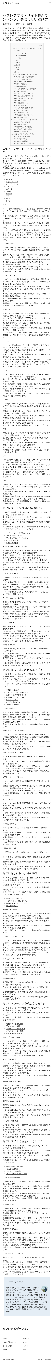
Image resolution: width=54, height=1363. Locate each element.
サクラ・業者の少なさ (23, 79)
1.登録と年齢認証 (21, 91)
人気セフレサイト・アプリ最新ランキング (27, 48)
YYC (17, 67)
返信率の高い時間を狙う (24, 127)
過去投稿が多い (21, 117)
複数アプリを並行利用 (23, 122)
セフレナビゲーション (11, 3)
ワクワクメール (21, 53)
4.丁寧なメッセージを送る (24, 98)
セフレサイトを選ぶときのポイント (25, 74)
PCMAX (18, 51)
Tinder (18, 63)
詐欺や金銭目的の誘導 (23, 136)
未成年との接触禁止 (23, 141)
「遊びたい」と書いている (25, 113)
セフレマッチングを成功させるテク (25, 120)
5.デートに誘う (21, 101)
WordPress (48, 1359)
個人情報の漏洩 (22, 139)
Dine (18, 72)
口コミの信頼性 (21, 84)
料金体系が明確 (21, 86)
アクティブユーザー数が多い (25, 82)
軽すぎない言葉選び (22, 132)
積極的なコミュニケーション (25, 115)
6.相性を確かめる (22, 103)
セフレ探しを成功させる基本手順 (24, 89)
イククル (19, 58)
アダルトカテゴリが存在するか (26, 77)
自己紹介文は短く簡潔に (24, 129)
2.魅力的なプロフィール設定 (25, 94)
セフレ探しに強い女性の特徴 (23, 108)
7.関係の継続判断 (21, 105)
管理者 (29, 24)
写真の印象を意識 (22, 124)
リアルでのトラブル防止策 (25, 143)
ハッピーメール (21, 56)
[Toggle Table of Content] (39, 45)
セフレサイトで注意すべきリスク (24, 134)
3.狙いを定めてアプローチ (24, 96)
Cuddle (18, 65)
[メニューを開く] (50, 3)
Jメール (18, 60)
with (17, 70)
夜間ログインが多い (22, 110)
